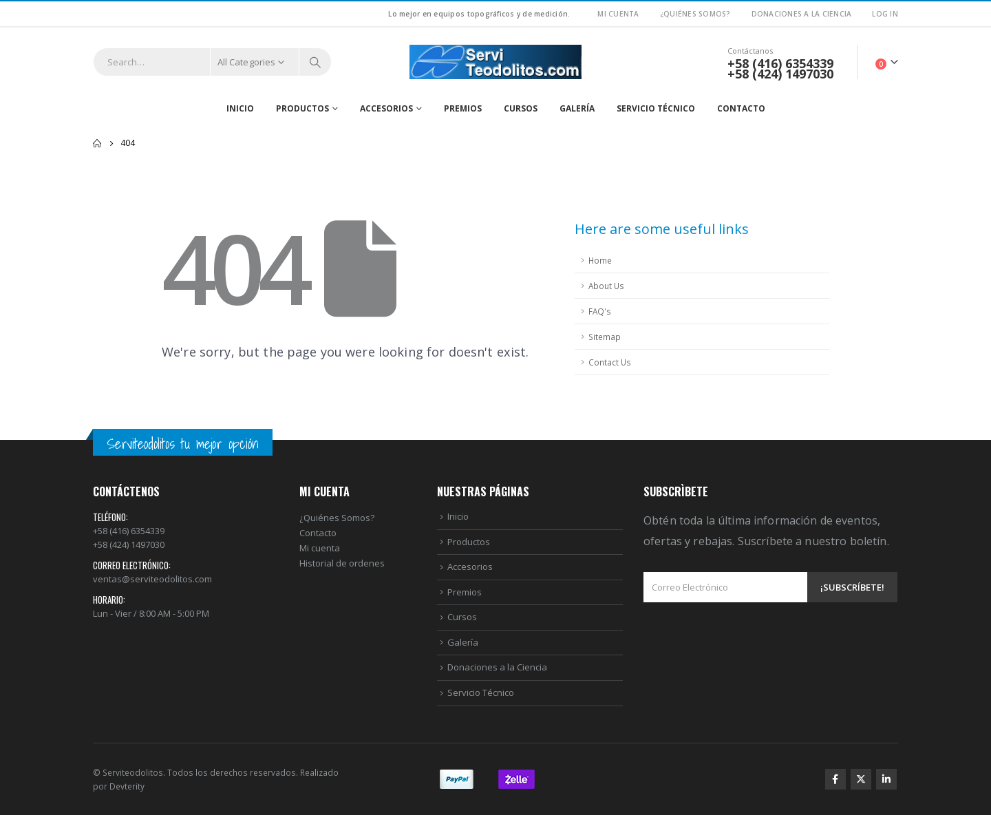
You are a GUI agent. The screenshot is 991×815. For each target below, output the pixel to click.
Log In (885, 14)
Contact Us (609, 362)
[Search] (315, 62)
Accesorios (386, 108)
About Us (606, 285)
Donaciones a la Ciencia (802, 14)
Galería (577, 108)
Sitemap (604, 336)
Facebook (835, 779)
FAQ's (599, 311)
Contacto (741, 108)
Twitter (861, 779)
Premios (463, 108)
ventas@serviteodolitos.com (152, 579)
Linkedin (886, 779)
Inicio (240, 108)
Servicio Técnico (656, 108)
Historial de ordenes (342, 563)
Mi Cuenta (618, 14)
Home (600, 260)
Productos (302, 108)
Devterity (127, 786)
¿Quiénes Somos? (695, 14)
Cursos (520, 108)
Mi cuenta (319, 548)
